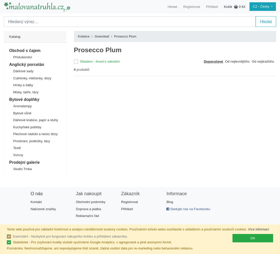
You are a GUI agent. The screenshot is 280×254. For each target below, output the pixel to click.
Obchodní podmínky (90, 202)
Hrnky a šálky (23, 85)
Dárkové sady (23, 71)
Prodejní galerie (24, 162)
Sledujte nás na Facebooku (188, 209)
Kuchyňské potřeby (27, 127)
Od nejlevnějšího (237, 61)
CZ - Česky (261, 6)
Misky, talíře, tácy (25, 92)
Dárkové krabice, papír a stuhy (35, 120)
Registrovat (191, 7)
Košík (234, 7)
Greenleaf (102, 36)
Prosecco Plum (125, 36)
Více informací (258, 229)
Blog (169, 202)
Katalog (14, 37)
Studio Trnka (22, 169)
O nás (36, 193)
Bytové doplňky (24, 99)
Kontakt (36, 202)
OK (253, 238)
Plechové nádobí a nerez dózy (35, 134)
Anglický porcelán (26, 64)
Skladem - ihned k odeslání (100, 61)
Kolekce (84, 36)
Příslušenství (22, 57)
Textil (17, 148)
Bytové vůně (22, 113)
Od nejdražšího (263, 61)
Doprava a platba (88, 209)
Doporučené (213, 61)
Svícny (18, 155)
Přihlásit (212, 7)
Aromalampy (22, 106)
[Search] (130, 21)
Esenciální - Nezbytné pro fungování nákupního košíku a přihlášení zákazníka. (70, 236)
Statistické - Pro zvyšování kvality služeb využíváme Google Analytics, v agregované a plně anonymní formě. (92, 242)
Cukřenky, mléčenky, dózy (32, 78)
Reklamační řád (87, 216)
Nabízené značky (43, 209)
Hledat (172, 7)
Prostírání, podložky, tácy (31, 141)
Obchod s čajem (25, 50)
